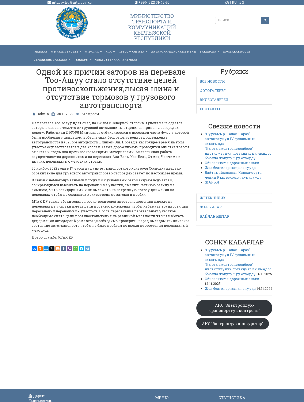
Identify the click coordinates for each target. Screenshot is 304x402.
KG (226, 2)
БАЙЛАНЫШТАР (214, 216)
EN (241, 2)
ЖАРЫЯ (212, 182)
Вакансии (209, 51)
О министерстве (66, 51)
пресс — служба (133, 51)
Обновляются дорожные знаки (232, 163)
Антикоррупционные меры (173, 51)
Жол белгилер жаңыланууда (230, 167)
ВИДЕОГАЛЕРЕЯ (214, 99)
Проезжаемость (236, 51)
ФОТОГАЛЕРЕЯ (213, 90)
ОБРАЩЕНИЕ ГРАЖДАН (52, 59)
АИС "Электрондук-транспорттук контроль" (234, 308)
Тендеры (82, 59)
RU (234, 2)
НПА (110, 51)
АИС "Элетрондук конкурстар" (232, 323)
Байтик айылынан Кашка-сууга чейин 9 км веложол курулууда (233, 174)
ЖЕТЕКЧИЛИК (213, 198)
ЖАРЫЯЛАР (211, 207)
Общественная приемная (116, 59)
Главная (40, 51)
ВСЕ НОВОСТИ (212, 81)
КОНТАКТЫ (210, 109)
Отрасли (93, 51)
